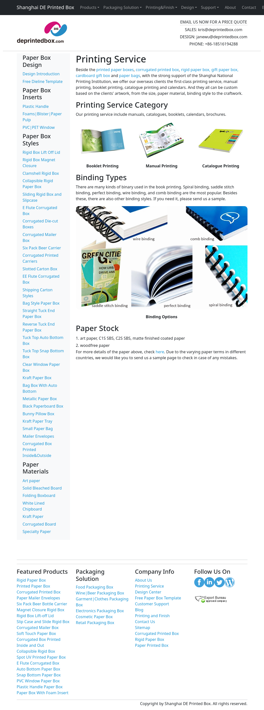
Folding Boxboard (39, 495)
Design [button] (187, 7)
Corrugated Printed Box (39, 592)
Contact (249, 7)
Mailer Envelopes (38, 436)
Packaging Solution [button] (121, 7)
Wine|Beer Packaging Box (100, 593)
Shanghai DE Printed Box (45, 7)
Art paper (31, 480)
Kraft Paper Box (37, 377)
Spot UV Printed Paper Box (41, 657)
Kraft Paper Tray (37, 421)
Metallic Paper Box (40, 398)
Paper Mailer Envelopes (38, 598)
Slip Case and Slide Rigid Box (43, 621)
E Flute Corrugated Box (38, 663)
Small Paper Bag (38, 428)
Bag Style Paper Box (41, 303)
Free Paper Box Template (158, 598)
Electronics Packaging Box (100, 610)
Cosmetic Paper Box (94, 616)
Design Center (148, 592)
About (230, 7)
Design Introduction (41, 74)
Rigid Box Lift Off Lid (41, 152)
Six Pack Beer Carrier (42, 248)
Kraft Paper (33, 516)
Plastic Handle (36, 106)
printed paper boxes (115, 69)
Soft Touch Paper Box (36, 633)
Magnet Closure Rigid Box (40, 609)
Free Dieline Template (43, 81)
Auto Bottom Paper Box (38, 669)
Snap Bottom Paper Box (39, 675)
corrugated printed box (157, 69)
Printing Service (149, 586)
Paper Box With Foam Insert (43, 692)
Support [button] (208, 7)
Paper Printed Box (152, 645)
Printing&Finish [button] (160, 7)
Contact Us (145, 621)
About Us (143, 580)
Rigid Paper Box (31, 580)
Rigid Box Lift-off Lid (35, 615)
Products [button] (88, 7)
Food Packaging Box (94, 587)
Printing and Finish (152, 615)
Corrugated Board (39, 524)
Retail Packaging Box (95, 622)
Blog (139, 609)
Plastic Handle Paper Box (40, 687)
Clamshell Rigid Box (41, 173)
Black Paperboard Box (43, 406)
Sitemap (142, 627)
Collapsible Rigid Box (36, 651)
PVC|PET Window (39, 127)
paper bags (129, 75)
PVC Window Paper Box (38, 681)
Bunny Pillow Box (38, 413)
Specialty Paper (37, 531)
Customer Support (152, 604)
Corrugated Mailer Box (38, 627)
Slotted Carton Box (40, 269)
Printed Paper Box (33, 586)
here (160, 352)
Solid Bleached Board (42, 488)
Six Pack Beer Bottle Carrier (42, 604)
